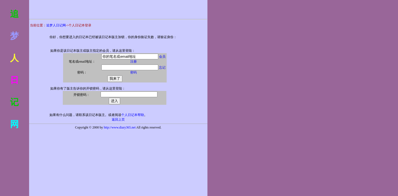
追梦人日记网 (56, 25)
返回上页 (118, 119)
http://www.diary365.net (120, 127)
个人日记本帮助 (132, 115)
